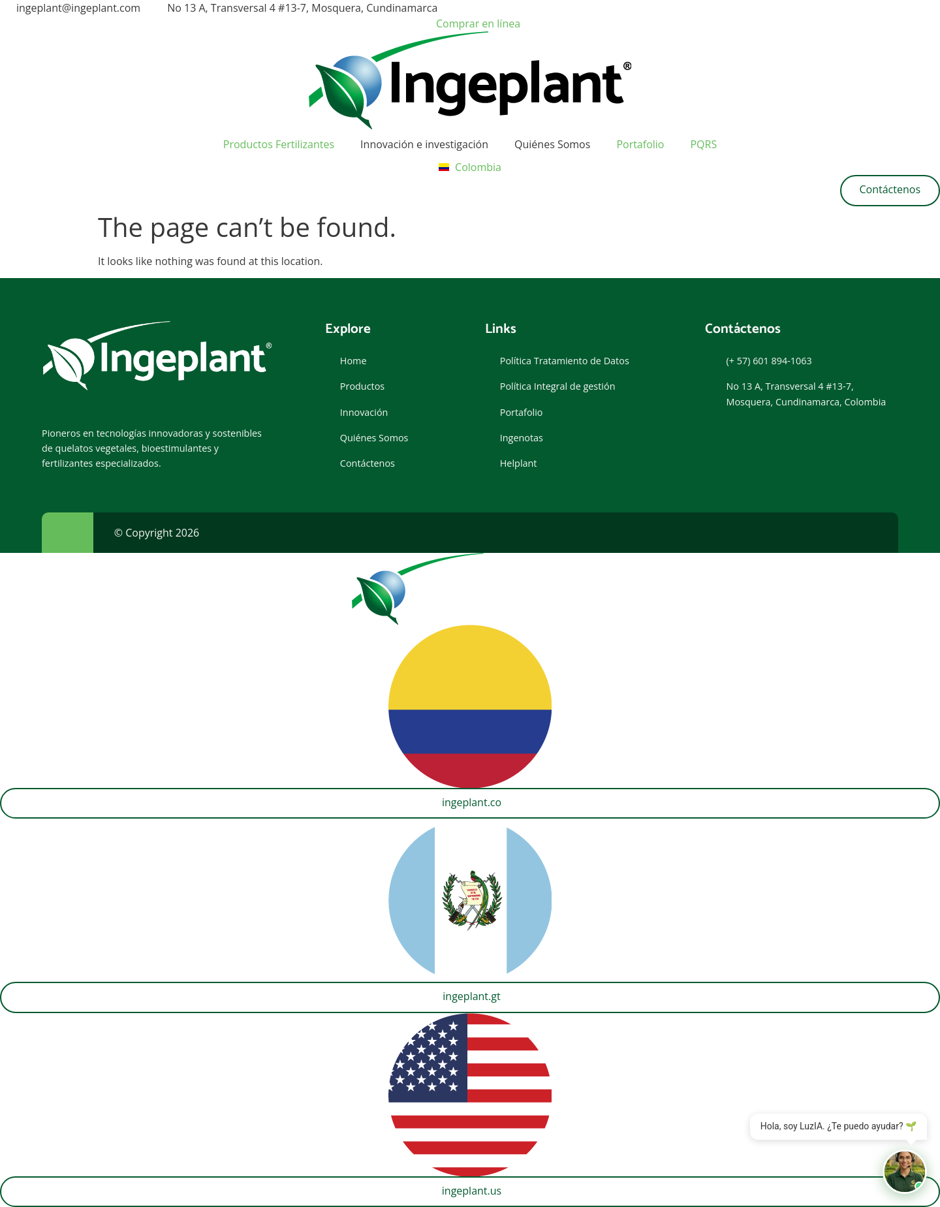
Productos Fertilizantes (278, 144)
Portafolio (640, 144)
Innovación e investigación (424, 144)
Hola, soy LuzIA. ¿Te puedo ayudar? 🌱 (838, 1127)
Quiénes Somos (552, 144)
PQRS (703, 144)
